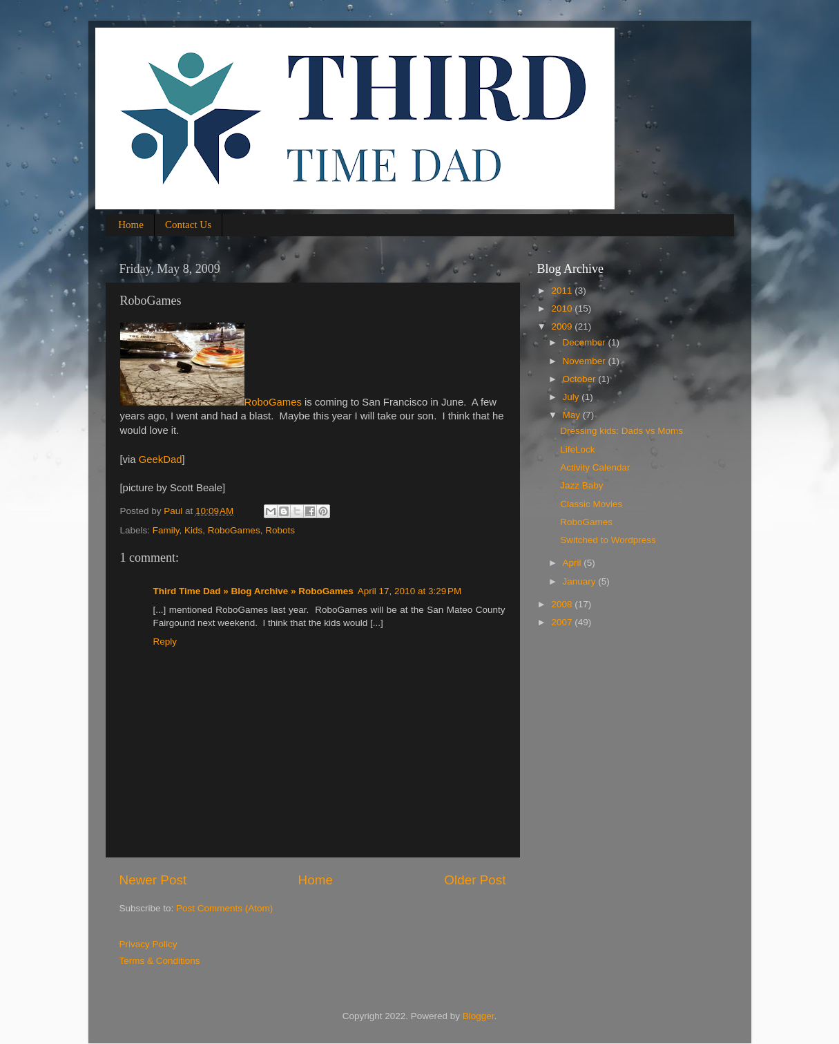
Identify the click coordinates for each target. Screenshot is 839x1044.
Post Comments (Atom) (224, 908)
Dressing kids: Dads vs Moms (621, 431)
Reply (165, 641)
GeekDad (160, 459)
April (573, 563)
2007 (563, 622)
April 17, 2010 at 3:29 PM (409, 591)
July (572, 397)
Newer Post (153, 880)
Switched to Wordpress (608, 540)
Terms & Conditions (159, 961)
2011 (563, 290)
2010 (563, 308)
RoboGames (211, 402)
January (581, 581)
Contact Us (188, 224)
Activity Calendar (595, 467)
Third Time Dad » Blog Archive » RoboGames (253, 591)
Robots (280, 530)
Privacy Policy (148, 944)
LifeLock (577, 449)
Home (131, 224)
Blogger (478, 1016)
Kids (193, 530)
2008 (563, 604)
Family (166, 530)
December (585, 342)
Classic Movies (591, 504)
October (581, 379)
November (585, 361)
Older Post (474, 880)
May (573, 415)
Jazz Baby (581, 485)
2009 (563, 326)
